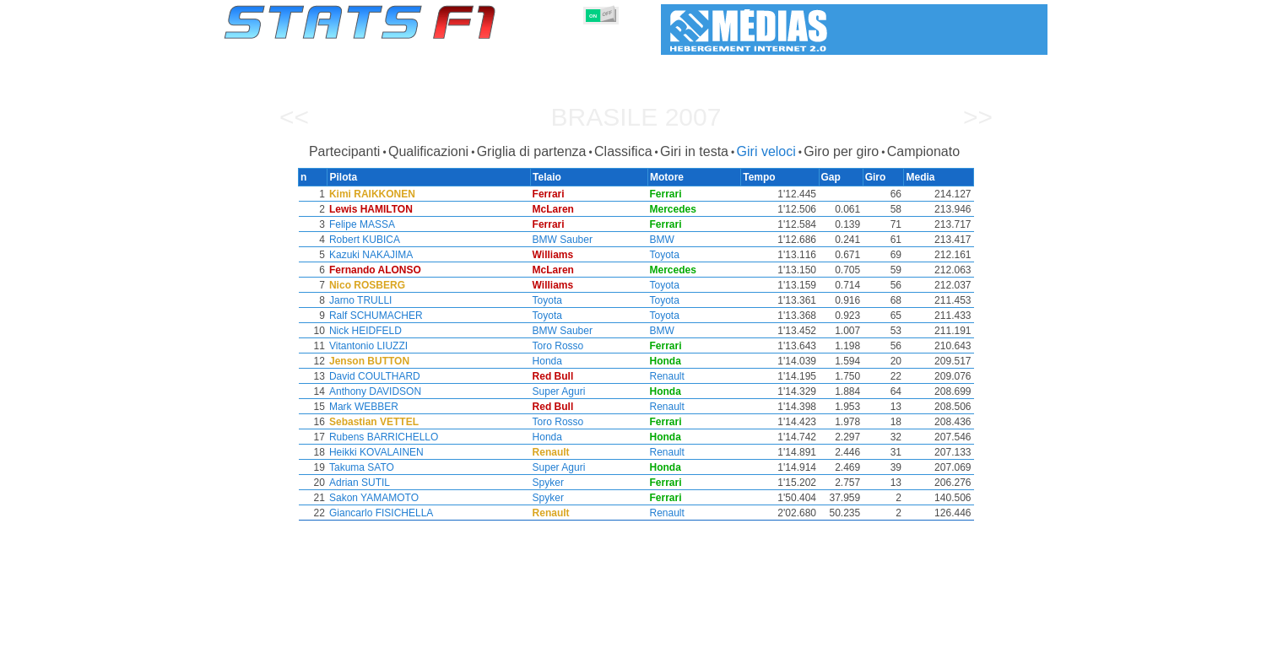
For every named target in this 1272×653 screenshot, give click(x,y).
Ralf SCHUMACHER (375, 315)
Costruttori (531, 637)
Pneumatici (653, 637)
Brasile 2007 (636, 117)
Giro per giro (841, 151)
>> (978, 117)
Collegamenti (889, 637)
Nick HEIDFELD (364, 331)
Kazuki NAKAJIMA (370, 255)
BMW (665, 240)
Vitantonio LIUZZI (367, 346)
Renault (670, 376)
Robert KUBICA (363, 240)
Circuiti (772, 637)
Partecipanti (345, 151)
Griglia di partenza (532, 151)
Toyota (668, 255)
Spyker (550, 482)
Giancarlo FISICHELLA (380, 513)
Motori (592, 637)
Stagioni (346, 637)
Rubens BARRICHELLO (382, 437)
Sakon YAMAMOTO (373, 498)
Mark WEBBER (363, 407)
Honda (550, 361)
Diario (823, 637)
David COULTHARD (373, 376)
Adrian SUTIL (358, 482)
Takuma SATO (360, 467)
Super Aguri (561, 391)
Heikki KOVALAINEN (375, 452)
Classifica (623, 151)
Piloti (472, 637)
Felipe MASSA (361, 224)
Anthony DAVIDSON (374, 391)
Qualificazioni (428, 151)
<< (294, 117)
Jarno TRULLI (359, 300)
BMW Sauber (565, 240)
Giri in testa (694, 151)
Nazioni (718, 637)
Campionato (923, 151)
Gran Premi (414, 637)
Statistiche (282, 637)
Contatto (1016, 637)
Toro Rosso (561, 346)
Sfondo (958, 637)
